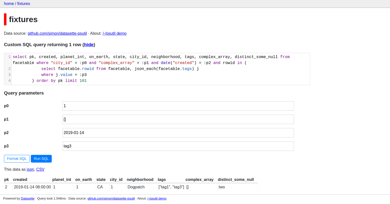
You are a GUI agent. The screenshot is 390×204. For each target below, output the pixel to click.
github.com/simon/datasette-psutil (57, 33)
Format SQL (17, 159)
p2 (6, 133)
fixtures (23, 3)
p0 (6, 106)
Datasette (28, 198)
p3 (6, 146)
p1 (6, 119)
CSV (40, 169)
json (30, 169)
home (9, 3)
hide (89, 44)
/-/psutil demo (115, 33)
